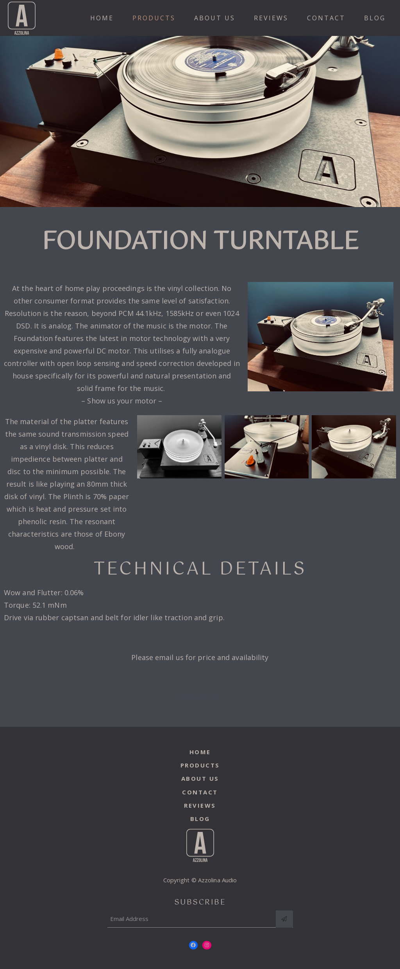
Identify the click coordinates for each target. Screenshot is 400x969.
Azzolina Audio (217, 880)
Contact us (200, 697)
